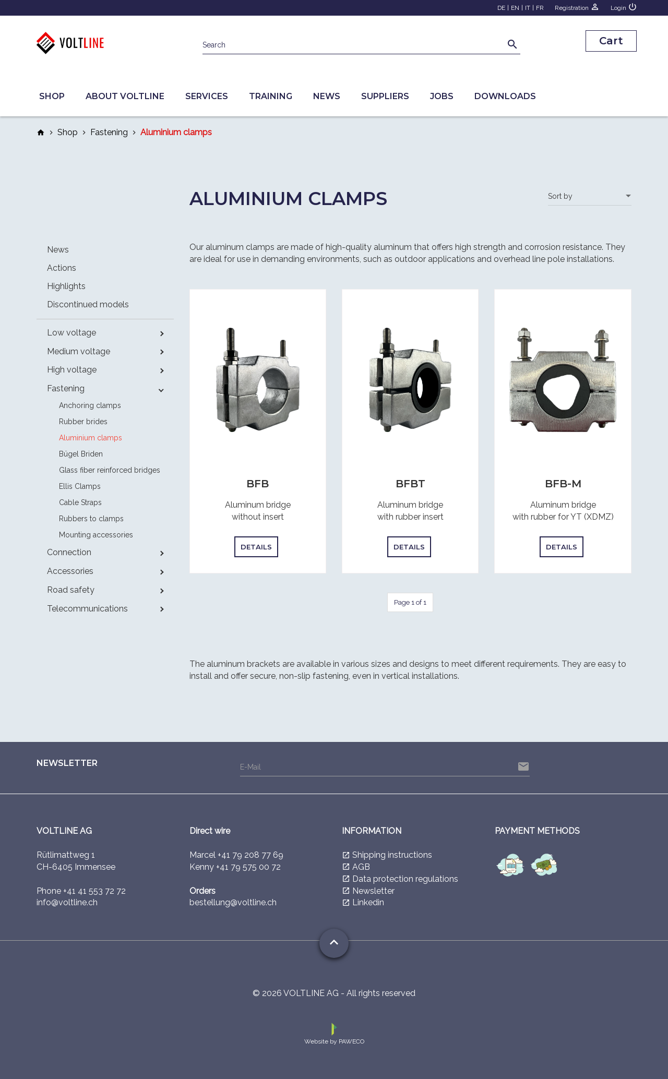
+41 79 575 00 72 (248, 867)
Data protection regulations (405, 879)
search (512, 44)
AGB (361, 867)
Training (270, 96)
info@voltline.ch (67, 902)
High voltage (72, 370)
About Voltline (125, 96)
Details (256, 547)
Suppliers (385, 96)
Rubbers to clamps (91, 518)
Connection (69, 552)
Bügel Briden (81, 454)
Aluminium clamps (90, 438)
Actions (61, 268)
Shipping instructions (392, 855)
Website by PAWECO (334, 1033)
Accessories (70, 571)
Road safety (70, 590)
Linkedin (368, 902)
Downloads (505, 96)
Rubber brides (83, 421)
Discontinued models (88, 304)
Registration (577, 6)
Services (206, 96)
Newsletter (373, 891)
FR (540, 7)
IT (527, 7)
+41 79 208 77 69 (250, 855)
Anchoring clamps (90, 405)
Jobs (442, 96)
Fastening (109, 132)
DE (501, 7)
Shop (52, 96)
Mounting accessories (96, 535)
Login (624, 6)
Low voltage (71, 333)
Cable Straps (80, 502)
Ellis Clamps (80, 486)
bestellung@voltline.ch (233, 902)
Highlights (66, 286)
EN (515, 7)
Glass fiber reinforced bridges (109, 470)
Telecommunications (87, 609)
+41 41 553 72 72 (94, 891)
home (41, 132)
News (326, 96)
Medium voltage (78, 351)
